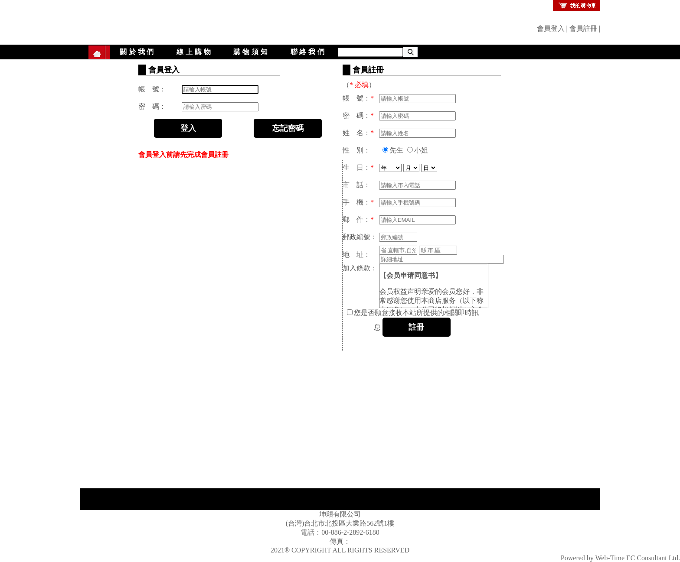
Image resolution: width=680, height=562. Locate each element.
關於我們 (138, 51)
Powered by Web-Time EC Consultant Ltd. (620, 558)
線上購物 (194, 51)
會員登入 (551, 28)
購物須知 (251, 51)
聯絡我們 (309, 51)
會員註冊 (583, 28)
